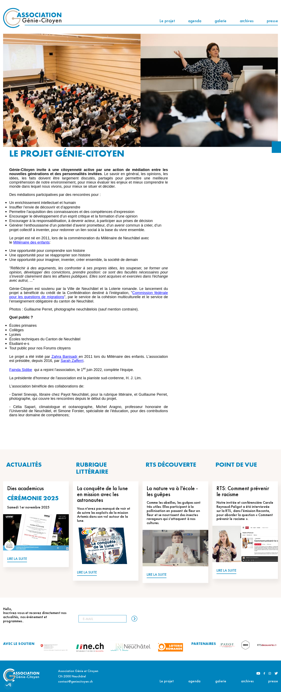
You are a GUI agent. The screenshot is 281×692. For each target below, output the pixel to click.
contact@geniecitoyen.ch (75, 681)
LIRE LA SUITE (17, 559)
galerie (221, 20)
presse (272, 20)
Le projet (167, 20)
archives (247, 20)
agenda (194, 20)
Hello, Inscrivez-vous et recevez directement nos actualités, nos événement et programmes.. (34, 615)
